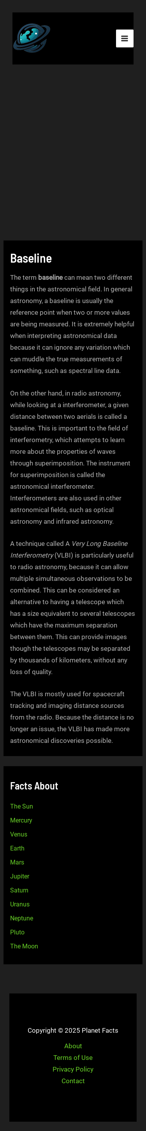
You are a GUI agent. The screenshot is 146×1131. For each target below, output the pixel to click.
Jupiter (19, 876)
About (73, 1046)
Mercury (21, 820)
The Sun (21, 806)
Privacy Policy (73, 1069)
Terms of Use (73, 1057)
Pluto (17, 932)
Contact (73, 1081)
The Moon (24, 946)
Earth (17, 848)
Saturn (19, 890)
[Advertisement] (73, 154)
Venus (18, 834)
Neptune (21, 918)
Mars (17, 862)
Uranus (20, 904)
